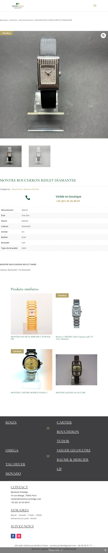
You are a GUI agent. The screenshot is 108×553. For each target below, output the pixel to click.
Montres (13, 20)
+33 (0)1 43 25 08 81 (68, 201)
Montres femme (26, 20)
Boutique (4, 20)
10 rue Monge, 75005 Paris (24, 495)
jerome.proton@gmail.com (63, 545)
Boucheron (17, 189)
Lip (59, 469)
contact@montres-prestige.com (26, 499)
